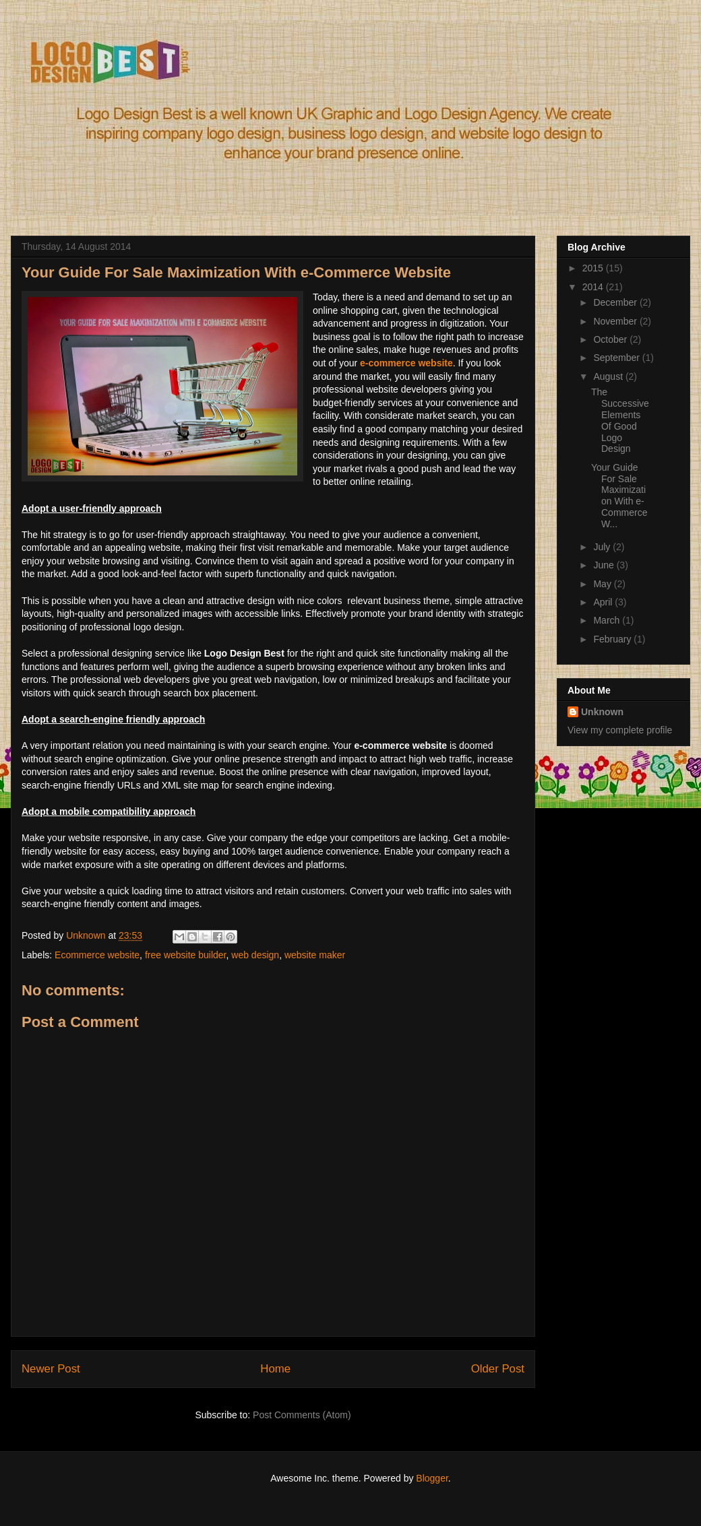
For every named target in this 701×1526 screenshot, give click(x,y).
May (603, 583)
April (604, 602)
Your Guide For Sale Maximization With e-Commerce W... (619, 495)
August (609, 376)
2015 (594, 268)
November (616, 321)
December (616, 302)
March (607, 620)
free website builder (185, 955)
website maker (314, 955)
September (617, 357)
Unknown (602, 711)
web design (255, 955)
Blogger (432, 1478)
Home (275, 1368)
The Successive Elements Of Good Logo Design (620, 420)
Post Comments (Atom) (301, 1414)
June (604, 565)
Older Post (497, 1368)
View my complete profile (620, 730)
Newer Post (51, 1368)
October (611, 339)
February (613, 639)
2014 (594, 286)
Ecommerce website (97, 955)
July (603, 546)
